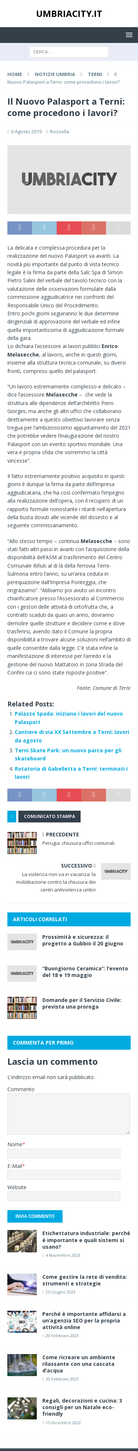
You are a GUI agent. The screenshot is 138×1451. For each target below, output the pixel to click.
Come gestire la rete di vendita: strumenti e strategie (84, 1280)
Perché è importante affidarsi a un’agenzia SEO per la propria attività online (84, 1320)
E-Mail (14, 1165)
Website (16, 1187)
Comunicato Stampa (49, 816)
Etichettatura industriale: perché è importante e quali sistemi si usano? (86, 1240)
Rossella (59, 131)
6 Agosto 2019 (26, 131)
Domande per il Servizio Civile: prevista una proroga (81, 1003)
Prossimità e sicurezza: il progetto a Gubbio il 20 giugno (82, 940)
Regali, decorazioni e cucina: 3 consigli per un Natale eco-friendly (82, 1407)
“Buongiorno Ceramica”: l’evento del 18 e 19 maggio (85, 971)
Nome (14, 1144)
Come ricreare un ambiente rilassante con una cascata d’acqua (78, 1364)
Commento (21, 1089)
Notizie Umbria (55, 74)
